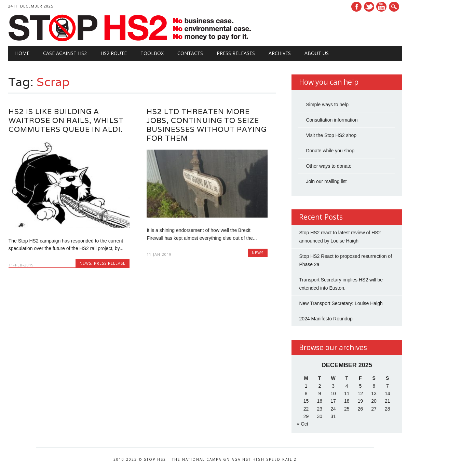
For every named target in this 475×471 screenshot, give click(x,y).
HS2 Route (113, 53)
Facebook (356, 7)
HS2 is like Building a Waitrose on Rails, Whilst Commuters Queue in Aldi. (66, 120)
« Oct (302, 424)
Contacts (190, 53)
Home (22, 53)
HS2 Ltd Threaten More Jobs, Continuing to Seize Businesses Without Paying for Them (207, 125)
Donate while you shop (330, 150)
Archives (280, 53)
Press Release (109, 263)
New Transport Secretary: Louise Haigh (340, 303)
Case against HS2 (65, 53)
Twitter (369, 7)
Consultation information (331, 120)
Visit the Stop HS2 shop (331, 135)
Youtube (381, 7)
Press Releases (236, 53)
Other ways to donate (328, 166)
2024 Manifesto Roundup (325, 318)
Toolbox (152, 53)
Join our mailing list (326, 181)
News (85, 263)
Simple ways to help (327, 104)
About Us (316, 53)
